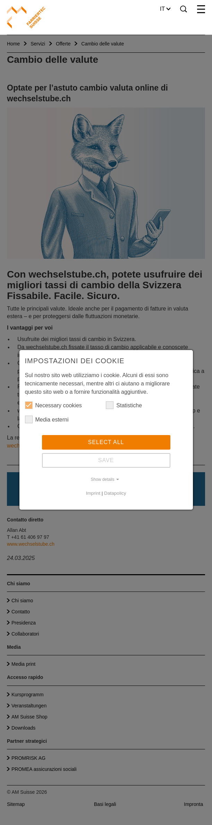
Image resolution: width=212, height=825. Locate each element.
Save (106, 460)
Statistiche (124, 405)
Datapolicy (115, 493)
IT (165, 9)
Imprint (93, 493)
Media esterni (47, 419)
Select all (106, 442)
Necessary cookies (53, 405)
